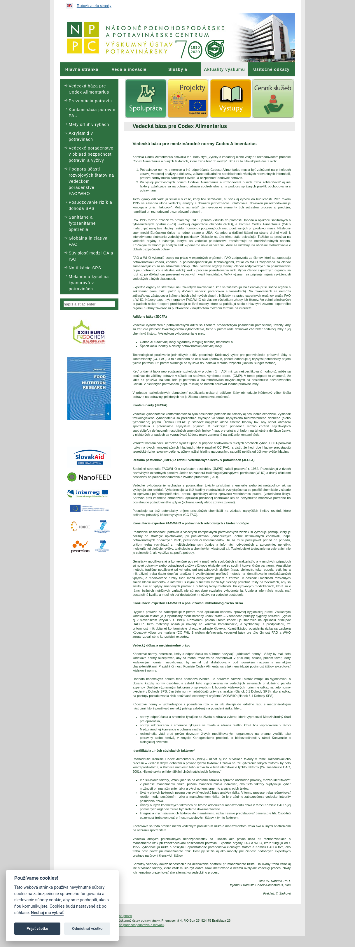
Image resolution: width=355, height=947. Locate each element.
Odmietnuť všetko (87, 928)
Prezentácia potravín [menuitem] (90, 101)
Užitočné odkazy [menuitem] (271, 69)
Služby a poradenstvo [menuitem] (178, 71)
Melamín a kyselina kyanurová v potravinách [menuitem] (89, 282)
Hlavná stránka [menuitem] (82, 69)
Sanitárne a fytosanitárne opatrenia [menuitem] (82, 223)
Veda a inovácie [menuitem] (129, 69)
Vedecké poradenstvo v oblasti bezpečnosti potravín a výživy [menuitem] (91, 154)
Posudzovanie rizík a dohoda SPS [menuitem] (90, 205)
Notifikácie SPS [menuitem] (85, 268)
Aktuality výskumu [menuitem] (224, 69)
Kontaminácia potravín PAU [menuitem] (92, 112)
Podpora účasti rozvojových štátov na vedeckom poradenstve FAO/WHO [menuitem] (91, 181)
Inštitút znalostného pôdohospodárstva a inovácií (129, 925)
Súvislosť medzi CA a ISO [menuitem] (91, 256)
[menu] (89, 186)
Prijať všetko (37, 928)
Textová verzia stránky (94, 6)
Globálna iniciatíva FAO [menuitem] (88, 241)
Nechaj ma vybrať (47, 912)
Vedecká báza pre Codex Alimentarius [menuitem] (89, 89)
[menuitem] (82, 69)
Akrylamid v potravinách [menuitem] (81, 136)
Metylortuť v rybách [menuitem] (89, 124)
